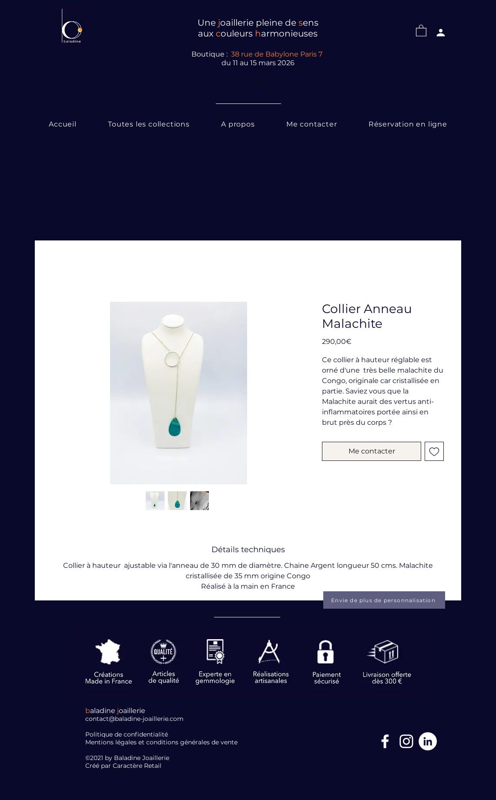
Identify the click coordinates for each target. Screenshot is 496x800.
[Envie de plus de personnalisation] (384, 600)
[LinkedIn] (428, 741)
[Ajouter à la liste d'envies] (434, 451)
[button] (421, 30)
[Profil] (440, 32)
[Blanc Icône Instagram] (406, 741)
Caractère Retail (138, 766)
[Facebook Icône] (385, 741)
